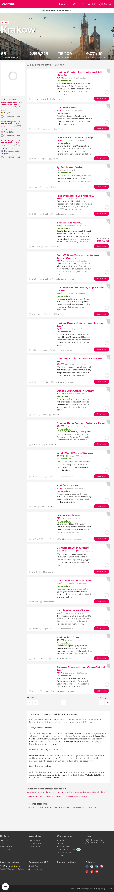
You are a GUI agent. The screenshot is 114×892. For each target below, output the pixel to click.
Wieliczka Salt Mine (53, 797)
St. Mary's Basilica (65, 792)
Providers (61, 840)
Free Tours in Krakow (74, 807)
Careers (60, 856)
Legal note (89, 889)
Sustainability (6, 846)
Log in (97, 4)
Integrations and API (66, 849)
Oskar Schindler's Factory (76, 797)
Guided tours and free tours (50, 807)
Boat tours (91, 807)
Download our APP (38, 862)
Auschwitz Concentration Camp (41, 792)
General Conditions (77, 889)
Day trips (31, 807)
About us (4, 840)
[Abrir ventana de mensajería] (5, 886)
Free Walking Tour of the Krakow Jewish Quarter (11, 103)
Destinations (34, 840)
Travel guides (34, 846)
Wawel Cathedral (34, 797)
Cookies (110, 889)
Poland (5, 22)
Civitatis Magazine (36, 843)
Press (2, 843)
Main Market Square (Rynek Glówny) (91, 792)
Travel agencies (64, 846)
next (101, 702)
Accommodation (64, 853)
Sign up (107, 4)
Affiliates (60, 843)
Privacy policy (100, 889)
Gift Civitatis (5, 849)
